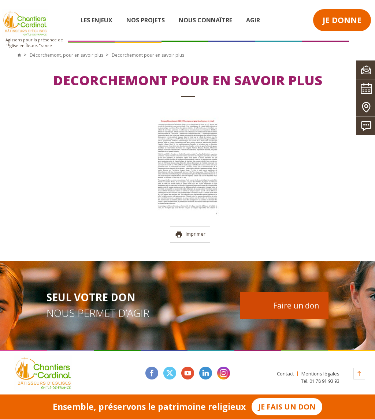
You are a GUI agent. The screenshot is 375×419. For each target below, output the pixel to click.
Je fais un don (287, 407)
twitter (169, 373)
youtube (187, 373)
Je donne (342, 19)
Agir (253, 20)
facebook (151, 373)
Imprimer (190, 234)
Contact (285, 373)
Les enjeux (96, 20)
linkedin (205, 373)
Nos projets (145, 20)
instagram (223, 373)
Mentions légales (320, 373)
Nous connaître (205, 20)
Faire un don (296, 305)
